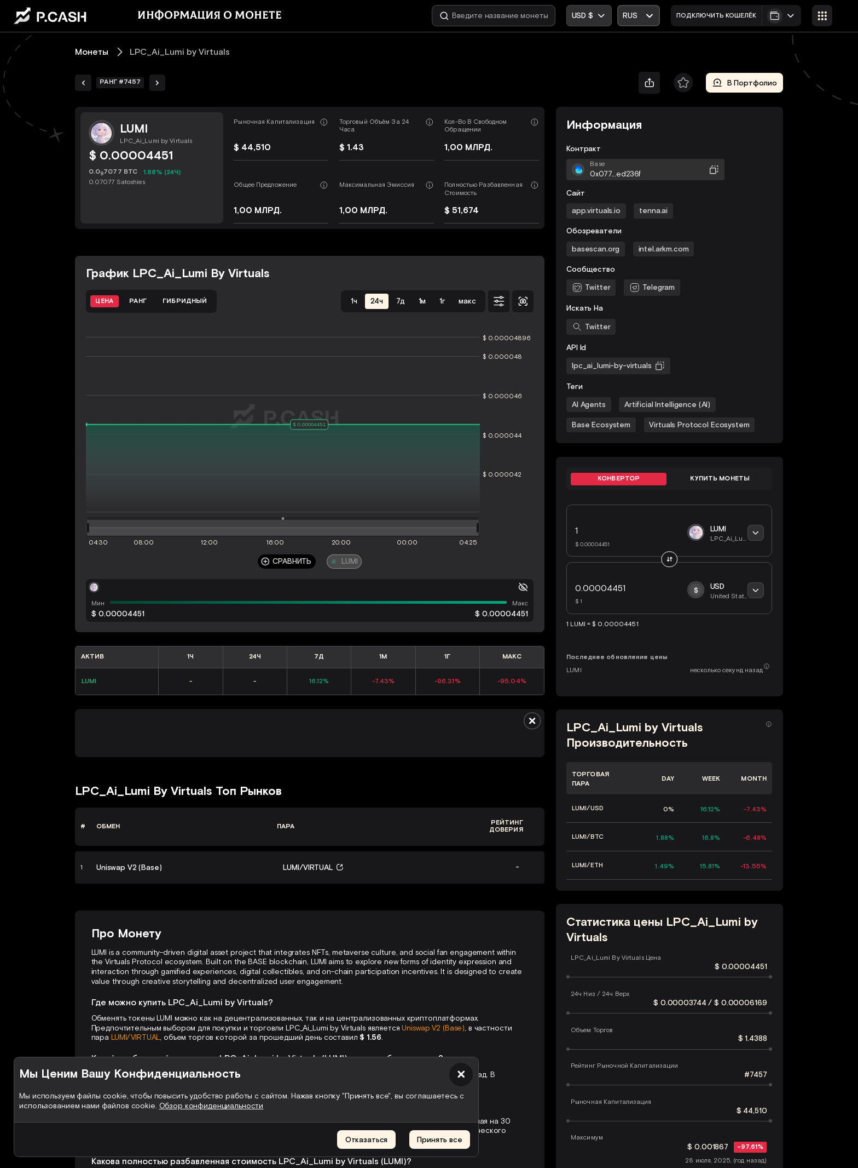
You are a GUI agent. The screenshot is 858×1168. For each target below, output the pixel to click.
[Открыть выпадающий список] (638, 15)
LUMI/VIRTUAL (135, 1037)
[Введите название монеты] (493, 15)
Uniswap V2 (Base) (433, 1028)
